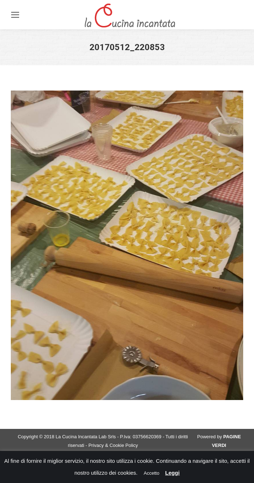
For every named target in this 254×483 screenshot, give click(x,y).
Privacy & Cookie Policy (113, 445)
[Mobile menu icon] (15, 14)
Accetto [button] (151, 473)
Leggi (172, 473)
